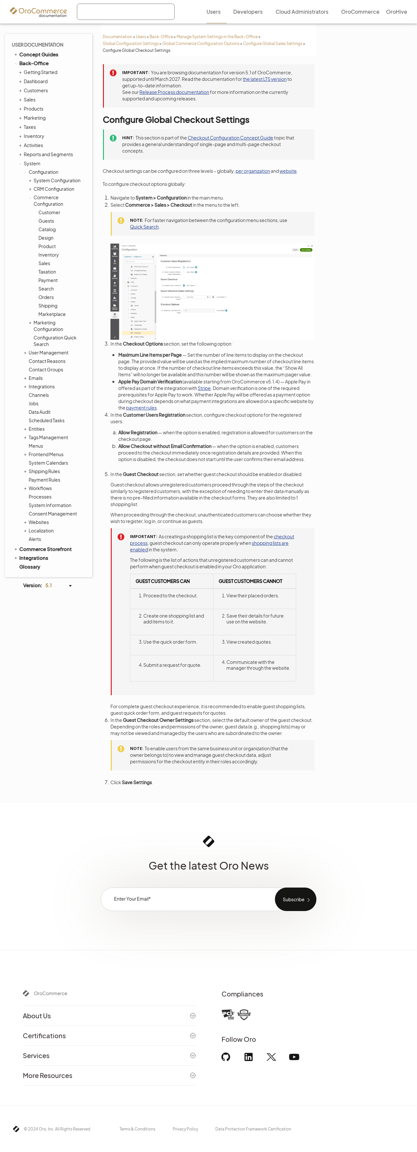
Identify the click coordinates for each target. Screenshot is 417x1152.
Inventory (32, 136)
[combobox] (125, 12)
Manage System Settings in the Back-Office (217, 36)
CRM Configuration (52, 189)
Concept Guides (35, 54)
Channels (39, 395)
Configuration (41, 172)
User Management (46, 352)
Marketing (33, 117)
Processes (40, 497)
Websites (37, 522)
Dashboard (34, 81)
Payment (48, 280)
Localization (39, 530)
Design (45, 238)
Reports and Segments (47, 154)
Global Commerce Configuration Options (200, 43)
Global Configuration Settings (131, 43)
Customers (34, 90)
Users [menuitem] (214, 11)
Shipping (47, 305)
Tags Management (46, 437)
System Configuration (55, 180)
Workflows (38, 488)
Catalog (47, 229)
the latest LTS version (265, 79)
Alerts (35, 539)
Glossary (29, 566)
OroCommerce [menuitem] (360, 11)
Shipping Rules (42, 471)
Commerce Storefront (42, 549)
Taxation (47, 272)
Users (141, 36)
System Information (50, 505)
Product (47, 246)
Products (32, 108)
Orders (46, 297)
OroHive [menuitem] (396, 11)
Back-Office (161, 36)
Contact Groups (46, 369)
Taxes (28, 127)
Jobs (33, 403)
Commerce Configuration (46, 200)
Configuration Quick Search (55, 341)
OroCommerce (50, 993)
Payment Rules (44, 480)
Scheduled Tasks (47, 420)
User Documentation (37, 45)
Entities (35, 429)
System (30, 163)
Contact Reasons (47, 361)
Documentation (117, 36)
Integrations (40, 386)
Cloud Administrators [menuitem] (302, 11)
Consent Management (53, 513)
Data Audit (39, 412)
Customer (49, 212)
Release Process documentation (174, 92)
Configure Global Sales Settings (272, 43)
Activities (32, 145)
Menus (36, 446)
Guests (46, 221)
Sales (28, 99)
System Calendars (48, 463)
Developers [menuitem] (248, 11)
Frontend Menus (44, 454)
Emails (34, 378)
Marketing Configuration (46, 325)
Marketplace (52, 314)
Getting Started (39, 72)
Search (46, 289)
